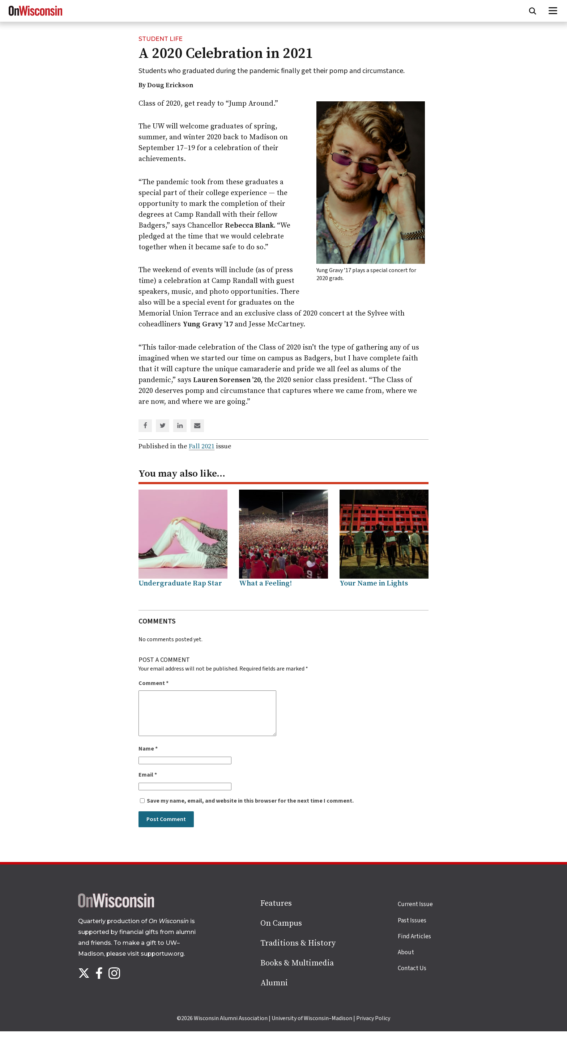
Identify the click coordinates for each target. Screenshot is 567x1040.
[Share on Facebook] (145, 426)
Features (276, 912)
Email (147, 783)
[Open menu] (553, 11)
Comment (153, 683)
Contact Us (412, 977)
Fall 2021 (201, 446)
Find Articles (414, 945)
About (406, 961)
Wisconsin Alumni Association (231, 1027)
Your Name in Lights (374, 583)
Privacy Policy (373, 1027)
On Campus (281, 932)
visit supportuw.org (155, 962)
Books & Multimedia (297, 972)
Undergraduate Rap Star (180, 583)
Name (148, 757)
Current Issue (415, 913)
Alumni (274, 992)
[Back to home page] (116, 914)
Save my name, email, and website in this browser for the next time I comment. (250, 809)
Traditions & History (298, 952)
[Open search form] (532, 11)
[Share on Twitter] (162, 426)
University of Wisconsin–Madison (312, 1027)
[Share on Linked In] (180, 426)
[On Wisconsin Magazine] (35, 16)
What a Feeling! (265, 583)
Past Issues (412, 929)
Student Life (160, 38)
